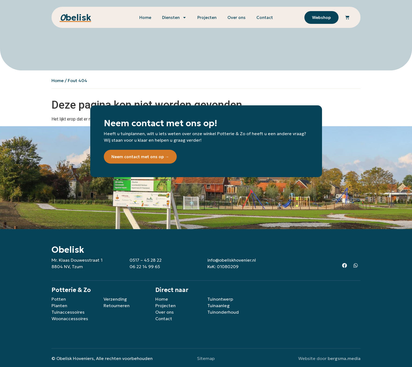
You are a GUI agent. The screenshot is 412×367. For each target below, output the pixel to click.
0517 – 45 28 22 (146, 260)
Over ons (236, 17)
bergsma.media (344, 358)
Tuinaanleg (218, 305)
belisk (75, 17)
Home (145, 17)
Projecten (207, 17)
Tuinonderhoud (223, 312)
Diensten (174, 17)
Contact (264, 17)
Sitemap (206, 358)
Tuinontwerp (220, 299)
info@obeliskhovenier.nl (231, 260)
